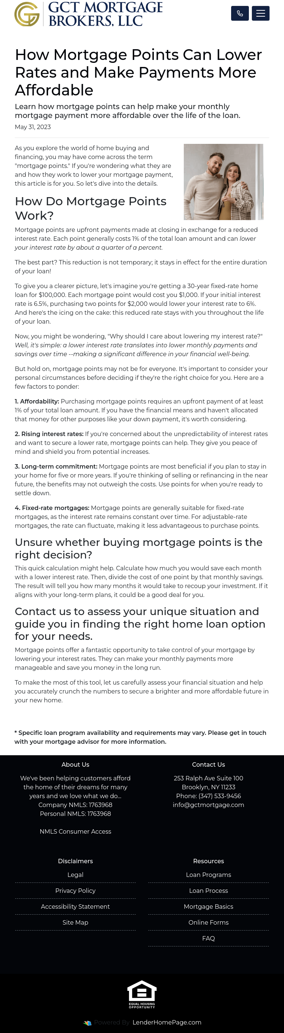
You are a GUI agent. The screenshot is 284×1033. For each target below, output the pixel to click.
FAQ (208, 938)
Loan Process (208, 890)
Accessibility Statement (75, 906)
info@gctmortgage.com (208, 804)
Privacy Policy (75, 890)
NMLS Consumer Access (75, 831)
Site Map (75, 922)
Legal (75, 874)
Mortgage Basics (208, 906)
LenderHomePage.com (167, 1022)
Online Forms (209, 922)
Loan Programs (208, 874)
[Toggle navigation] (261, 13)
